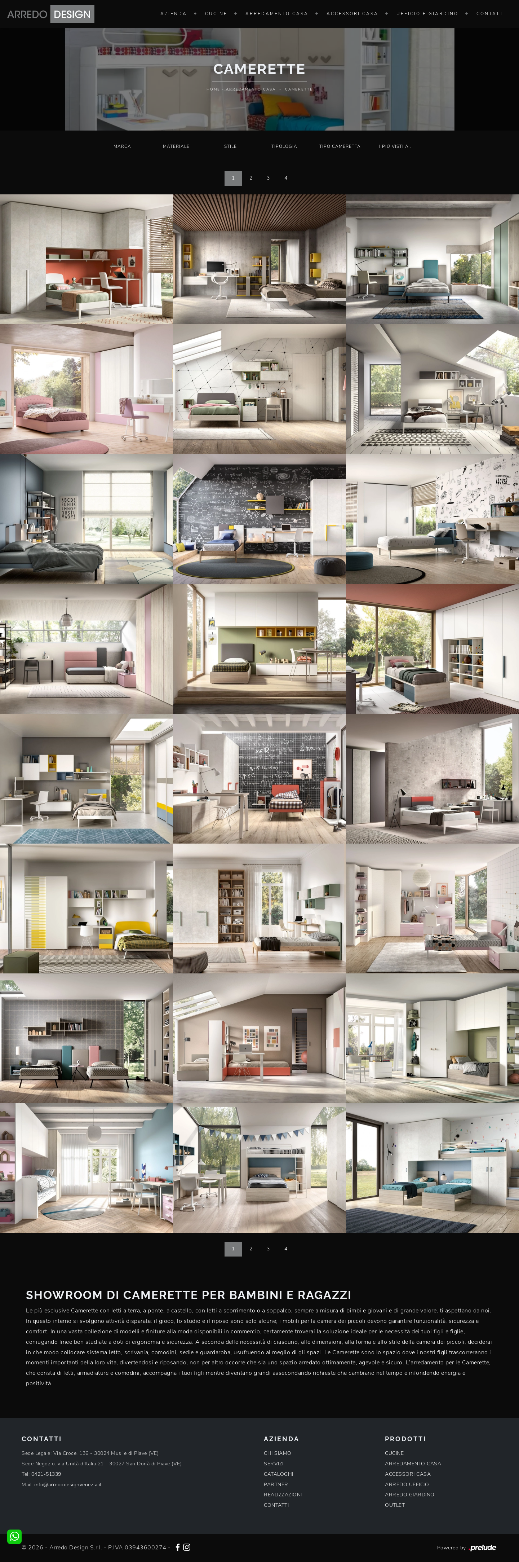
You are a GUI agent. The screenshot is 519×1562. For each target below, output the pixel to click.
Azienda (173, 14)
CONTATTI (276, 1505)
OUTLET (395, 1505)
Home (213, 89)
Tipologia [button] (284, 146)
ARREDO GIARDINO (410, 1494)
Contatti (491, 14)
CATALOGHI (278, 1474)
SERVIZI (274, 1463)
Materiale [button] (176, 146)
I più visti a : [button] (395, 146)
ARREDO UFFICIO (407, 1484)
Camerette (299, 89)
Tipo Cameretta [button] (340, 146)
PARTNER (276, 1484)
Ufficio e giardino (427, 14)
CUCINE (394, 1453)
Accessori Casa (352, 14)
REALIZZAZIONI (283, 1494)
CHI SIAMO (278, 1453)
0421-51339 (46, 1474)
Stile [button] (230, 146)
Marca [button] (122, 146)
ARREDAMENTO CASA (413, 1463)
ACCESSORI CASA (408, 1474)
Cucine (216, 14)
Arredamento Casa (277, 14)
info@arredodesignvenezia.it (68, 1484)
